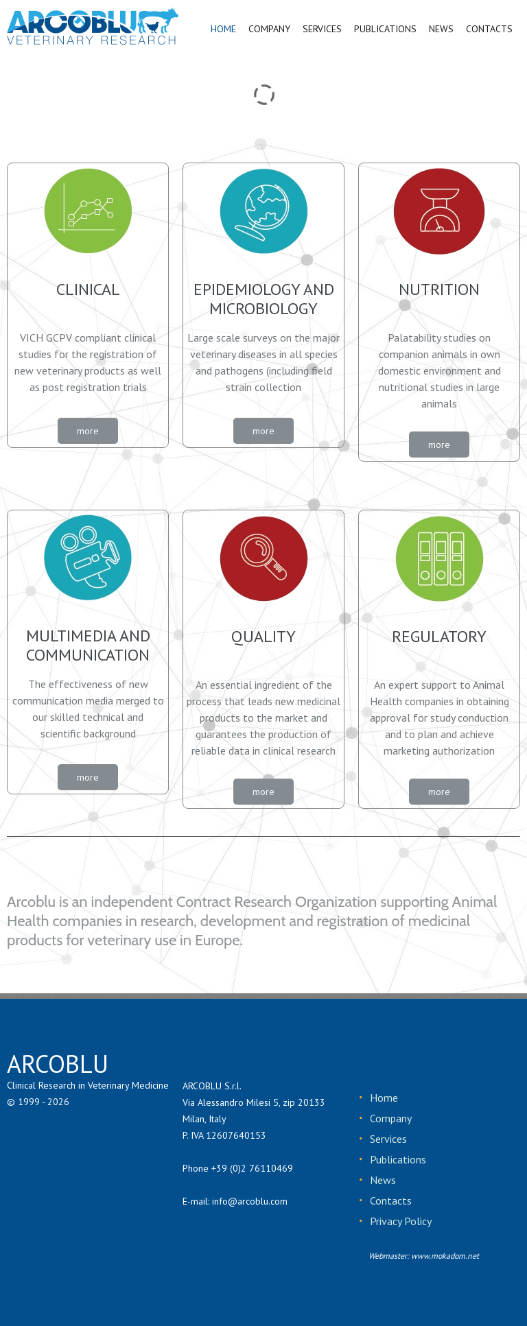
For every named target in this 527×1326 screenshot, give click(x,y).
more (88, 431)
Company (390, 1118)
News (382, 1180)
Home (383, 1097)
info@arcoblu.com (250, 1201)
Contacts (390, 1200)
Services (387, 1139)
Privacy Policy (400, 1221)
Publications (397, 1159)
